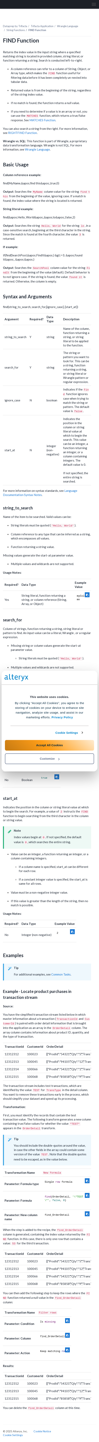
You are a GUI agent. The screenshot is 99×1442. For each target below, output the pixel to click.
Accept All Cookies (49, 745)
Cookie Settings (66, 732)
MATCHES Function (42, 120)
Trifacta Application (42, 26)
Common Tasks (61, 974)
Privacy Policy (62, 717)
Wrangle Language (67, 26)
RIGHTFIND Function (22, 133)
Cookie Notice (42, 1431)
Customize (50, 758)
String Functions (16, 30)
